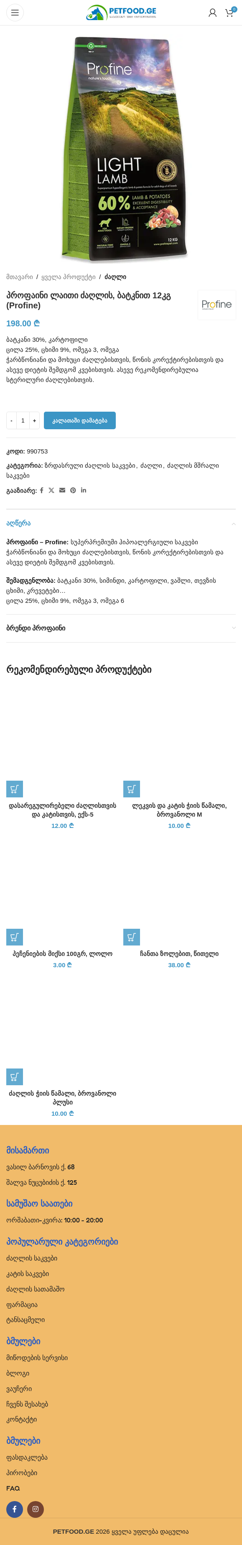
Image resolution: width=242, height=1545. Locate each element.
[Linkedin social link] (84, 490)
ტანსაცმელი (25, 1319)
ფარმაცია (22, 1304)
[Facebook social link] (41, 490)
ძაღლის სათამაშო (35, 1289)
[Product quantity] (23, 420)
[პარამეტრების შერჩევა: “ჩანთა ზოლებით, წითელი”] (131, 937)
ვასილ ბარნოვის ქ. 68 (40, 1167)
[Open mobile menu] (15, 12)
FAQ (13, 1488)
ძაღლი (115, 276)
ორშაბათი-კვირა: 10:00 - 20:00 (54, 1220)
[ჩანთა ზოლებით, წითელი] (179, 889)
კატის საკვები (27, 1273)
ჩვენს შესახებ (27, 1404)
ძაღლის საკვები (31, 1258)
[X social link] (51, 490)
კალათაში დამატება (79, 421)
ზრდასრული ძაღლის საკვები (90, 465)
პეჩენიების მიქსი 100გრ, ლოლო (62, 953)
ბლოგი (17, 1373)
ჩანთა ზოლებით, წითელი (179, 953)
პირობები (21, 1472)
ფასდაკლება (27, 1457)
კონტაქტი (21, 1419)
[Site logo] (121, 11)
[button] (14, 789)
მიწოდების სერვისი (37, 1357)
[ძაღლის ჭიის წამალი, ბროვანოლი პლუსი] (62, 1028)
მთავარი (19, 276)
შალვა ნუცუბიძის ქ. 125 (41, 1182)
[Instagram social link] (35, 1509)
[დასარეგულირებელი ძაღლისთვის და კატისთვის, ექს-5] (62, 740)
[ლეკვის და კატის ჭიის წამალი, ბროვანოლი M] (179, 740)
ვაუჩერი (19, 1388)
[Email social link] (62, 490)
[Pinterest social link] (73, 490)
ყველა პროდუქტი (68, 276)
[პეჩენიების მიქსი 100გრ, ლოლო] (62, 889)
